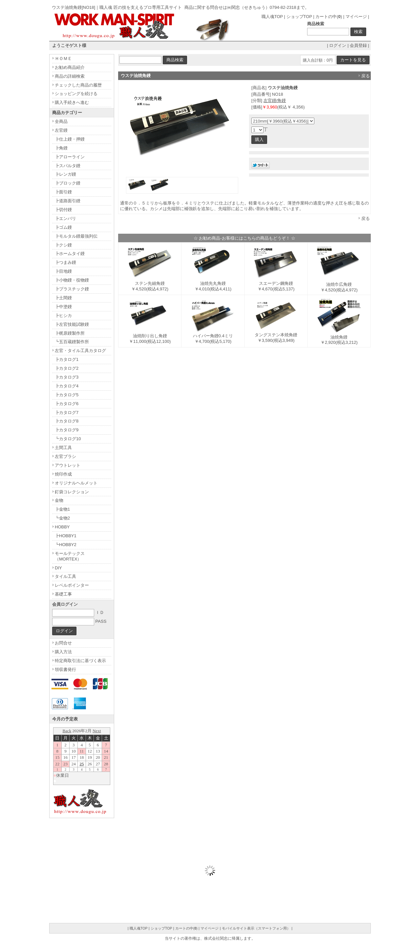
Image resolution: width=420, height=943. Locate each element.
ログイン (337, 45)
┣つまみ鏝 (65, 262)
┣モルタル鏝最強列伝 (76, 236)
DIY (58, 567)
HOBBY (62, 526)
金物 (59, 500)
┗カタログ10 (68, 438)
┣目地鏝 (63, 271)
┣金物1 (62, 509)
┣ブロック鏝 (67, 183)
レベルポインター (72, 585)
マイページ (356, 16)
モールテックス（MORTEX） (70, 556)
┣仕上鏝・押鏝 (70, 139)
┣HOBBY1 (65, 535)
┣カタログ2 (66, 368)
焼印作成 (63, 474)
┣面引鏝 (63, 191)
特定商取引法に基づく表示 (80, 660)
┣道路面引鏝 (67, 200)
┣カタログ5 (66, 394)
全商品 (61, 121)
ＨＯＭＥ (63, 58)
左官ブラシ (65, 456)
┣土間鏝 (63, 297)
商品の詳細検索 (70, 76)
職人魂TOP (272, 16)
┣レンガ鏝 (65, 174)
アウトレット (67, 465)
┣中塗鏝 (63, 306)
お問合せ (63, 642)
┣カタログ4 (66, 385)
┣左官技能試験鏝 (72, 324)
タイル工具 (65, 576)
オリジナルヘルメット (76, 483)
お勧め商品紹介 (70, 67)
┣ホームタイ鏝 (70, 253)
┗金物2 (62, 518)
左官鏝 (61, 130)
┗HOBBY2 (65, 544)
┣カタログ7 (66, 412)
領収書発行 (65, 669)
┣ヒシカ (63, 315)
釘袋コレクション (72, 491)
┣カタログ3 (66, 377)
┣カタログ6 (66, 403)
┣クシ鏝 (63, 245)
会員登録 (358, 45)
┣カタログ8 (66, 421)
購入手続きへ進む (72, 102)
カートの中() (328, 16)
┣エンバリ (65, 218)
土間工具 (63, 447)
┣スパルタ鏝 (67, 165)
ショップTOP (299, 16)
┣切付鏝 (63, 209)
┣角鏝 (61, 148)
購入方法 (63, 651)
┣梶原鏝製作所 (70, 333)
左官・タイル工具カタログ (80, 350)
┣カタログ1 (66, 359)
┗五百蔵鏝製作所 (72, 341)
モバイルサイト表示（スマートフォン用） (256, 928)
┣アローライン (70, 156)
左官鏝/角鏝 (274, 100)
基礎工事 (63, 594)
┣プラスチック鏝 (72, 288)
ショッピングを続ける (76, 93)
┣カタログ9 (66, 429)
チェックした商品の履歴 (78, 85)
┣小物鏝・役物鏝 (72, 280)
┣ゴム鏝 (63, 227)
